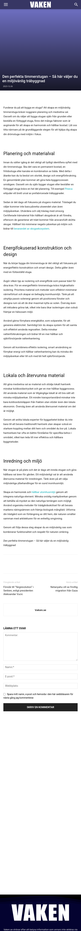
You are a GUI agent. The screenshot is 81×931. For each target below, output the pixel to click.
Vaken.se (40, 574)
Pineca (68, 153)
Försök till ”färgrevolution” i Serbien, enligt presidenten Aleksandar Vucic (18, 555)
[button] (5, 4)
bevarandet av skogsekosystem (31, 193)
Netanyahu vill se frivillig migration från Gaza (64, 553)
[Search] (76, 4)
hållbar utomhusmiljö (44, 456)
